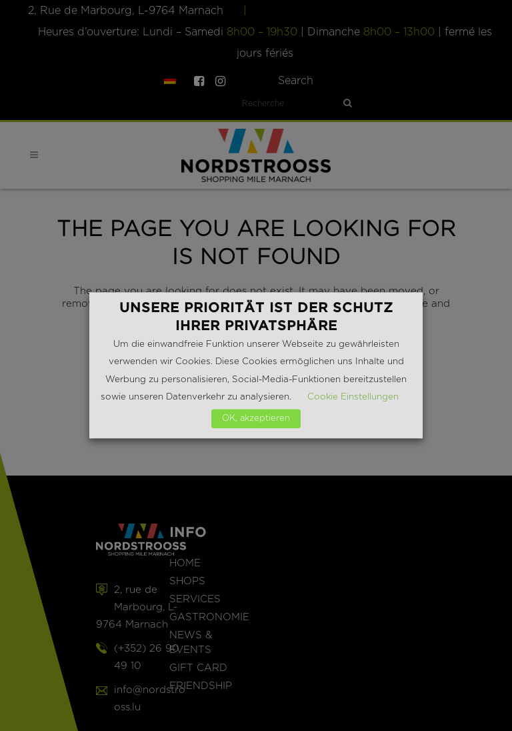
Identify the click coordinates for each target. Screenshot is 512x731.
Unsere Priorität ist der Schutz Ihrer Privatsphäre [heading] (256, 316)
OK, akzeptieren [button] (256, 419)
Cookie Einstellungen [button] (353, 397)
